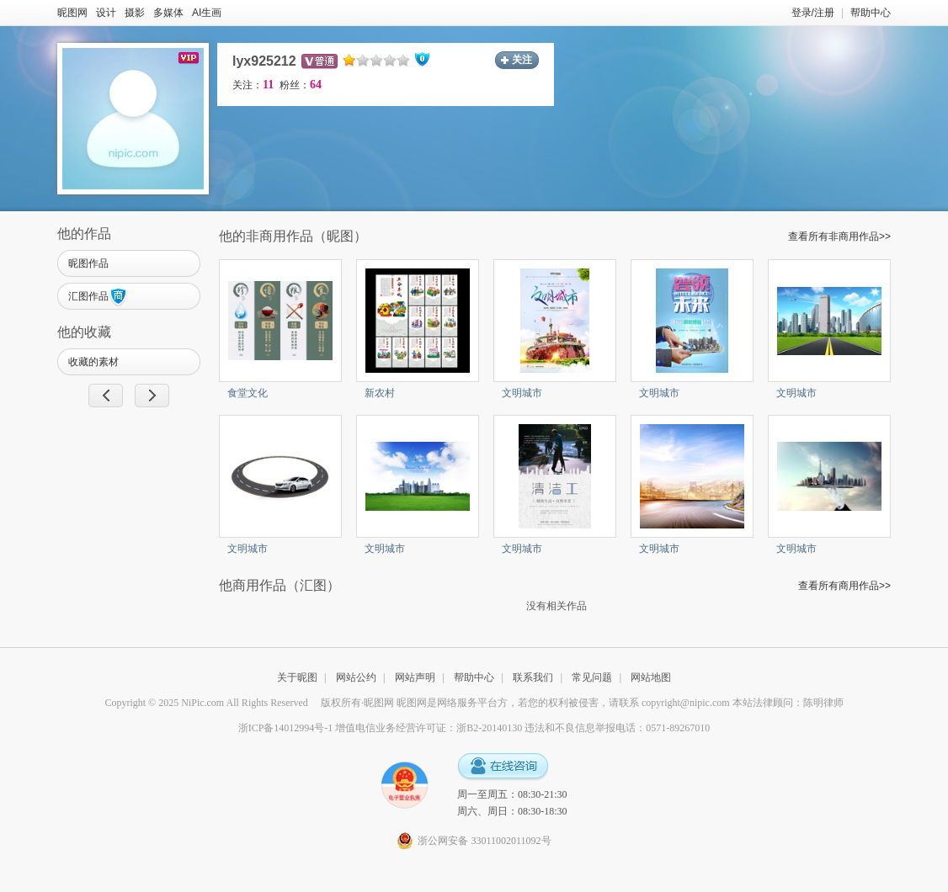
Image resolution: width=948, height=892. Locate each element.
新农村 (380, 393)
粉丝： (301, 85)
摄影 (135, 13)
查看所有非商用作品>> (839, 236)
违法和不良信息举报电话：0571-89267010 (617, 728)
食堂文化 (247, 393)
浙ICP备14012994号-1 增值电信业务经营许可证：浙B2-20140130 (380, 728)
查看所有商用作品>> (844, 586)
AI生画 (206, 13)
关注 (522, 60)
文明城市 (522, 393)
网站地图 (651, 677)
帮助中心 (870, 13)
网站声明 (415, 677)
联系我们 (533, 677)
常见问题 (592, 677)
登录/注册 (812, 13)
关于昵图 (297, 677)
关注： (253, 85)
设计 (106, 13)
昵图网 (72, 13)
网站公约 (356, 677)
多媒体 (168, 13)
